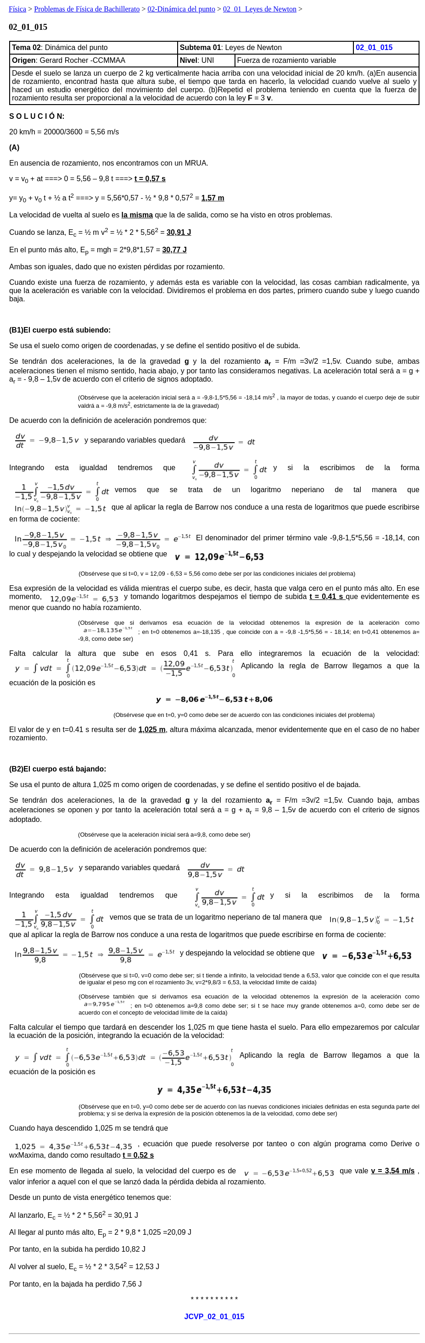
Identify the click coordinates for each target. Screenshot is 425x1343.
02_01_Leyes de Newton (259, 9)
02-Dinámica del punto (181, 9)
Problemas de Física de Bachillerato (87, 9)
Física (17, 9)
